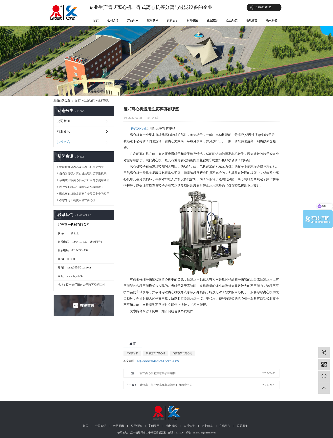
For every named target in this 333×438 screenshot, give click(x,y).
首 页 (77, 100)
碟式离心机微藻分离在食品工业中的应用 (84, 193)
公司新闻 (63, 121)
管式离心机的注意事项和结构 (158, 373)
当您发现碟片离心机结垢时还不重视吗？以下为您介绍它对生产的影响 (85, 173)
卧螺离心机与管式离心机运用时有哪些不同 (166, 384)
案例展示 (172, 20)
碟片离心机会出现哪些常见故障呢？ (81, 187)
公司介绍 (113, 20)
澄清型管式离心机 (155, 353)
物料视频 (192, 20)
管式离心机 (132, 353)
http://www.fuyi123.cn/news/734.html (158, 360)
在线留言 (251, 20)
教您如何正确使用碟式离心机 (77, 200)
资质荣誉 (212, 20)
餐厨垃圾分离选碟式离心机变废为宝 (81, 167)
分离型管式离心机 (182, 353)
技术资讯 (103, 100)
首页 (96, 20)
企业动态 (231, 20)
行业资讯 (63, 131)
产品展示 (132, 20)
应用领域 (152, 20)
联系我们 (271, 20)
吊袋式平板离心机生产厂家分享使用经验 (84, 180)
